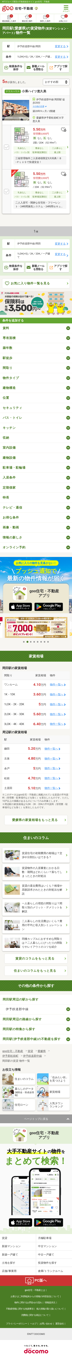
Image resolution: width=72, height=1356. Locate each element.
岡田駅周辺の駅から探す (21, 999)
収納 (6, 438)
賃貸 (4, 1238)
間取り (7, 368)
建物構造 (9, 388)
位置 (6, 398)
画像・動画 (11, 527)
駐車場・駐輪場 (14, 467)
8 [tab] (48, 642)
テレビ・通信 (12, 507)
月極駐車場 (44, 1238)
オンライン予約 (14, 547)
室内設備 (9, 447)
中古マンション (47, 1246)
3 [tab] (31, 642)
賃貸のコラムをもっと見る (35, 958)
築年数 (7, 348)
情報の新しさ (12, 537)
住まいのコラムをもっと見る (35, 970)
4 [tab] (34, 642)
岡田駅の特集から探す (19, 1029)
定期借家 (9, 487)
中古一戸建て (46, 1254)
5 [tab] (38, 642)
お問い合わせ (46, 1323)
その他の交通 (38, 106)
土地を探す (8, 1262)
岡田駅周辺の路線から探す (22, 1019)
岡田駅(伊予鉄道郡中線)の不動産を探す (32, 1039)
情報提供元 (50, 1302)
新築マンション (11, 1246)
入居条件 (9, 477)
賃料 (6, 328)
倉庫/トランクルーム (50, 1270)
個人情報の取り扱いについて (50, 1308)
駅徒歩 (7, 358)
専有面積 (9, 338)
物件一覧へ (56, 684)
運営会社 (59, 1323)
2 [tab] (27, 642)
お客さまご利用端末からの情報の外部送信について (35, 1296)
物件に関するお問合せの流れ (28, 1302)
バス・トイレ (12, 418)
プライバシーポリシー (16, 1323)
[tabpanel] (36, 627)
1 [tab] (24, 642)
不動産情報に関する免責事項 (19, 1308)
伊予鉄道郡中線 (17, 1009)
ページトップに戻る (36, 1118)
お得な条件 (11, 517)
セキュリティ (12, 408)
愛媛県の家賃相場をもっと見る (35, 820)
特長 (6, 497)
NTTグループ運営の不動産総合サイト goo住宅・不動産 (26, 2)
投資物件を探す (47, 1262)
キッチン (9, 428)
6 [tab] (41, 642)
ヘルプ (33, 1323)
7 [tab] (45, 642)
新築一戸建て (10, 1254)
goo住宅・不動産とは (35, 1290)
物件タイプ (11, 378)
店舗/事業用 (9, 1270)
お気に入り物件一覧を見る (27, 284)
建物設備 (9, 457)
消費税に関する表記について (35, 1315)
